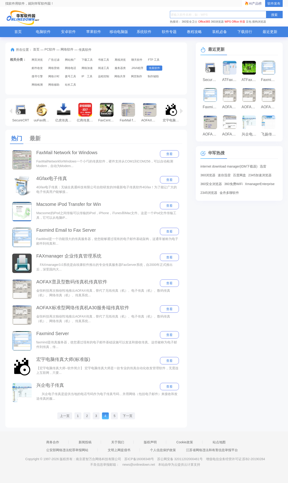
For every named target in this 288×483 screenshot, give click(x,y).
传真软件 (154, 68)
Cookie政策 (184, 442)
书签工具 (103, 59)
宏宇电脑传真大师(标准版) (172, 112)
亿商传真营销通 (86, 112)
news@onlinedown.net (138, 464)
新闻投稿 (85, 442)
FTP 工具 (153, 59)
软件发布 (273, 3)
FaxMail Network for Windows (67, 152)
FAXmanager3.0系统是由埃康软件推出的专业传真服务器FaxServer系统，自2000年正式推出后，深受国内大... (104, 267)
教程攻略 (194, 32)
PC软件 (50, 49)
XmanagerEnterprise (260, 184)
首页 (18, 32)
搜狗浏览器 (259, 21)
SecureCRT (20, 112)
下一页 (127, 416)
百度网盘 (239, 175)
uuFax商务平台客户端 (43, 112)
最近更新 (270, 32)
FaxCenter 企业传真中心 (107, 112)
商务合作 (52, 442)
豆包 (248, 21)
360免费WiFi (233, 184)
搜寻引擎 (37, 76)
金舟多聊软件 (229, 193)
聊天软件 (136, 59)
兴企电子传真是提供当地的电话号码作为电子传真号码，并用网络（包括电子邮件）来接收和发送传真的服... (107, 396)
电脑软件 (43, 32)
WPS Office (232, 21)
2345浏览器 (208, 193)
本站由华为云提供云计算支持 (179, 464)
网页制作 (136, 76)
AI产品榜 (255, 3)
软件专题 (169, 32)
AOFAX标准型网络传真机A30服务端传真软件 (82, 307)
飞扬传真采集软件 (269, 134)
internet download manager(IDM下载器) (228, 166)
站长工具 (70, 84)
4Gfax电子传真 (51, 178)
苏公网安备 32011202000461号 (180, 459)
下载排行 (244, 32)
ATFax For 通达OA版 (230, 80)
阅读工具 (103, 68)
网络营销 (53, 68)
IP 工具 (87, 76)
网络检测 (37, 84)
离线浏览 (120, 59)
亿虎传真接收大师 (64, 112)
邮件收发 (37, 68)
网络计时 (53, 76)
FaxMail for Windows (129, 112)
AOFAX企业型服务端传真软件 (230, 134)
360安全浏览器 (211, 184)
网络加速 (87, 68)
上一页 (65, 416)
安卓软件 (68, 32)
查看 (169, 154)
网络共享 (120, 76)
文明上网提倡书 (119, 450)
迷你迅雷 (224, 175)
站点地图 (219, 442)
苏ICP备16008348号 (139, 459)
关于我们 (117, 442)
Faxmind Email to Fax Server (66, 230)
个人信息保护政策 (163, 450)
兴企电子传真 (50, 385)
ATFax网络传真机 (250, 80)
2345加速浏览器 (260, 175)
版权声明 (150, 442)
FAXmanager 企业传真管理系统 (68, 256)
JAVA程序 (137, 68)
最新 (35, 138)
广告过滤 (53, 59)
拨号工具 (70, 76)
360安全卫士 (189, 21)
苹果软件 (93, 32)
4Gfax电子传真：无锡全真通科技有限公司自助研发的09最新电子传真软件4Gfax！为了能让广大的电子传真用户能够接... (106, 189)
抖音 (242, 21)
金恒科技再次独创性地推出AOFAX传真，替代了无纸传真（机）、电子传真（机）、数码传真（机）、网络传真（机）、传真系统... (103, 293)
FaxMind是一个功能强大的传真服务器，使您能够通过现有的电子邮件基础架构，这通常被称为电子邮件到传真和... (107, 241)
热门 (16, 138)
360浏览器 (217, 21)
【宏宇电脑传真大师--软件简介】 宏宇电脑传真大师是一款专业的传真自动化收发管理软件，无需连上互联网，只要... (107, 370)
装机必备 (219, 32)
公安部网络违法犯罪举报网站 (67, 450)
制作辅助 (153, 76)
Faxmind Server (52, 333)
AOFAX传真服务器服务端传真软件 (150, 112)
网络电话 (70, 68)
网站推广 (70, 59)
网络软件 (67, 49)
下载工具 (87, 59)
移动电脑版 (119, 32)
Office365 (204, 21)
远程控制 (103, 76)
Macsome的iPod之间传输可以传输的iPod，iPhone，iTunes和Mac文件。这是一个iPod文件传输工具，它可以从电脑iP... (106, 215)
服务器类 (120, 68)
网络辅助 (53, 84)
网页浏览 (37, 59)
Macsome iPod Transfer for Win (68, 204)
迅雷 (263, 166)
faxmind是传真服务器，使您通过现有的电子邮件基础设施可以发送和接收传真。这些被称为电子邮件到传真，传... (106, 344)
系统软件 (144, 32)
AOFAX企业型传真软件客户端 (230, 107)
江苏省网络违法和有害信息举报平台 (212, 450)
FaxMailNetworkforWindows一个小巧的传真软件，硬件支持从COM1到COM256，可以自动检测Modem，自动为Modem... (104, 163)
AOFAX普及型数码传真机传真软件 (71, 281)
